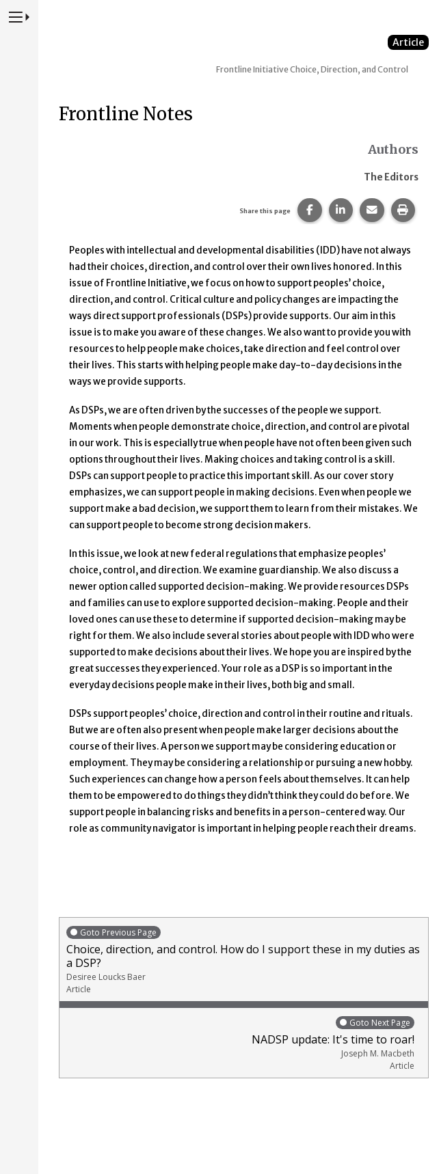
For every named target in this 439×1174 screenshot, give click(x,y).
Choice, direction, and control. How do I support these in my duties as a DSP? (243, 960)
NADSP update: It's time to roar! (240, 1043)
